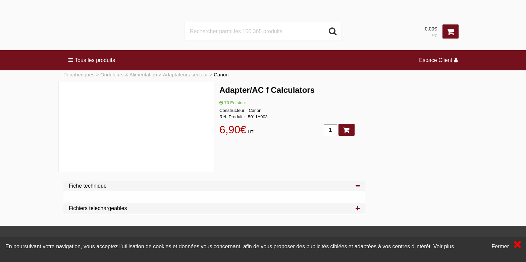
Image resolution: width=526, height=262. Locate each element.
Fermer (500, 246)
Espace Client (438, 60)
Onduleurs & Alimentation (128, 74)
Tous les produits (91, 60)
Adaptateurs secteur (185, 74)
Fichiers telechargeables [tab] (214, 208)
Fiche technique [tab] (214, 186)
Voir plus (443, 246)
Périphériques (79, 74)
